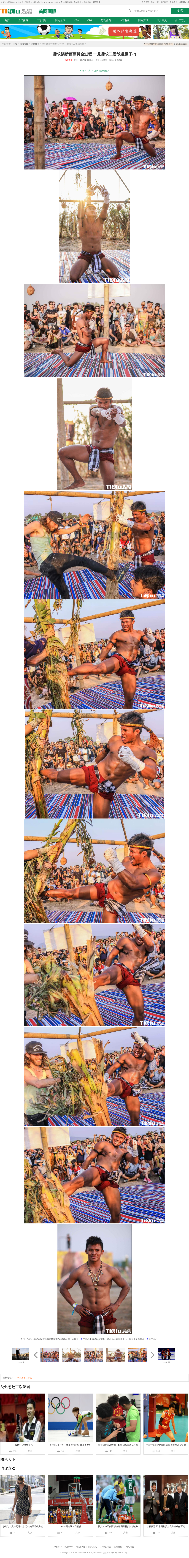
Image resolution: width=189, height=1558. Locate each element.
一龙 (80, 1339)
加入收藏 (155, 2)
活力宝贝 (162, 20)
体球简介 (57, 1547)
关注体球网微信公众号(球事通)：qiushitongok (165, 44)
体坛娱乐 (19, 2)
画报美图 (24, 44)
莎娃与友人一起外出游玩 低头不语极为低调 (23, 1526)
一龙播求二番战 (24, 1377)
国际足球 (28, 2)
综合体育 (58, 2)
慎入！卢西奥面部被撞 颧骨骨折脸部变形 (118, 1526)
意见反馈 (173, 2)
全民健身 (10, 2)
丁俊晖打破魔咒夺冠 (23, 1445)
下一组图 (166, 1362)
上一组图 (20, 1362)
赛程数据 (96, 2)
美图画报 (68, 2)
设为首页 (145, 2)
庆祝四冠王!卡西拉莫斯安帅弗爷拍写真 (166, 1526)
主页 (15, 44)
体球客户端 (184, 2)
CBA (51, 2)
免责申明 (69, 1547)
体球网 (16, 11)
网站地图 (164, 2)
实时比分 (77, 2)
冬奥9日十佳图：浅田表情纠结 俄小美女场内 (70, 1445)
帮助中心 (80, 1547)
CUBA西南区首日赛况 (70, 1526)
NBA (46, 2)
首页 (3, 2)
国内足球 (38, 2)
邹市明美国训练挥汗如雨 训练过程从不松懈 (118, 1445)
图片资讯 (143, 20)
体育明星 (125, 20)
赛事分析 (87, 2)
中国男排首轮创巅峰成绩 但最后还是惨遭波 (166, 1445)
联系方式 (92, 1547)
